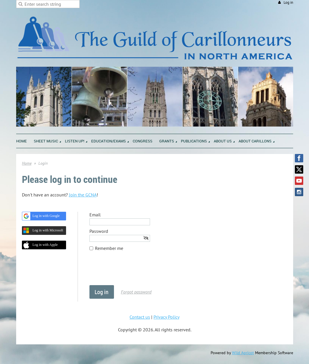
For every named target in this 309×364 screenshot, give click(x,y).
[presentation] (133, 271)
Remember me (109, 248)
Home (26, 163)
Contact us (140, 317)
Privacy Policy (166, 317)
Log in (288, 2)
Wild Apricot (243, 352)
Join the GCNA (83, 195)
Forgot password (136, 292)
